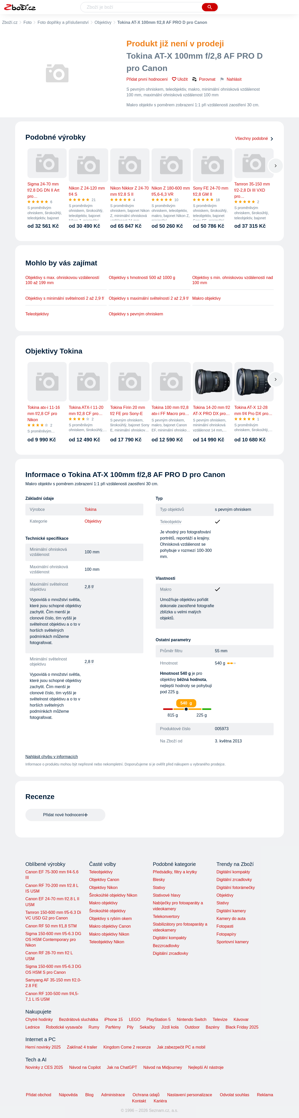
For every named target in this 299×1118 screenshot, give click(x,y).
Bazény (212, 1027)
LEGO (134, 1019)
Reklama (265, 1095)
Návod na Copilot (85, 1067)
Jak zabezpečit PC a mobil (181, 1047)
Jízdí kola (170, 1027)
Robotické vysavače (64, 1027)
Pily (130, 1027)
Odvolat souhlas (234, 1095)
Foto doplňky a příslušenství (62, 22)
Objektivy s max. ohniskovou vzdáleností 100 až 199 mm (62, 280)
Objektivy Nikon (103, 887)
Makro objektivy (206, 298)
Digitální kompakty (169, 938)
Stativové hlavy (167, 895)
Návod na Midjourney (162, 1067)
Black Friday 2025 (242, 1027)
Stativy (159, 887)
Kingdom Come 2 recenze (127, 1047)
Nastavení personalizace (189, 1095)
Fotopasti (224, 926)
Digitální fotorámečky (235, 887)
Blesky (159, 879)
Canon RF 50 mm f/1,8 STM (51, 926)
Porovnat (203, 79)
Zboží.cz (9, 22)
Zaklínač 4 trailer (82, 1047)
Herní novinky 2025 (43, 1047)
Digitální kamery (231, 911)
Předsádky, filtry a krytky (175, 872)
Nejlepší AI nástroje (206, 1067)
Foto (27, 22)
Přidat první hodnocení (147, 79)
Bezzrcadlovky (166, 946)
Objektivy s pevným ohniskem (136, 314)
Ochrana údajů (146, 1095)
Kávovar (241, 1019)
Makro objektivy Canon (110, 926)
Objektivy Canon (104, 879)
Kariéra (160, 1101)
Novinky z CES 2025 (44, 1067)
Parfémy (113, 1027)
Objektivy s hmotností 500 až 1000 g (142, 277)
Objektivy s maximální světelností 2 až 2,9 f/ (148, 298)
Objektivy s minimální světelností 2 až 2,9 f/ (64, 298)
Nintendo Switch (192, 1019)
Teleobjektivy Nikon (106, 942)
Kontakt (139, 1101)
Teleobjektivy (37, 314)
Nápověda (68, 1095)
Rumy (93, 1027)
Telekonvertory (166, 916)
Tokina (90, 509)
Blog (89, 1095)
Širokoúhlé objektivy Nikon (113, 895)
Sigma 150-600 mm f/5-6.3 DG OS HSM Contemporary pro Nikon (53, 939)
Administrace (113, 1095)
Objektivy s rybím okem (110, 918)
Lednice (32, 1027)
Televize (220, 1019)
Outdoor (192, 1027)
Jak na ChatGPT (122, 1067)
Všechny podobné (254, 138)
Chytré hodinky (39, 1019)
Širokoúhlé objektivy (107, 911)
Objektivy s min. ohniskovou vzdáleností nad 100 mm (232, 280)
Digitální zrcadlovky (170, 953)
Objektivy (103, 22)
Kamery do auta (230, 918)
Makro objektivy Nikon (109, 934)
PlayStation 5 (158, 1019)
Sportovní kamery (232, 942)
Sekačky (147, 1027)
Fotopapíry (226, 934)
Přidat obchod (38, 1095)
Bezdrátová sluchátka (78, 1019)
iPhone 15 (113, 1019)
